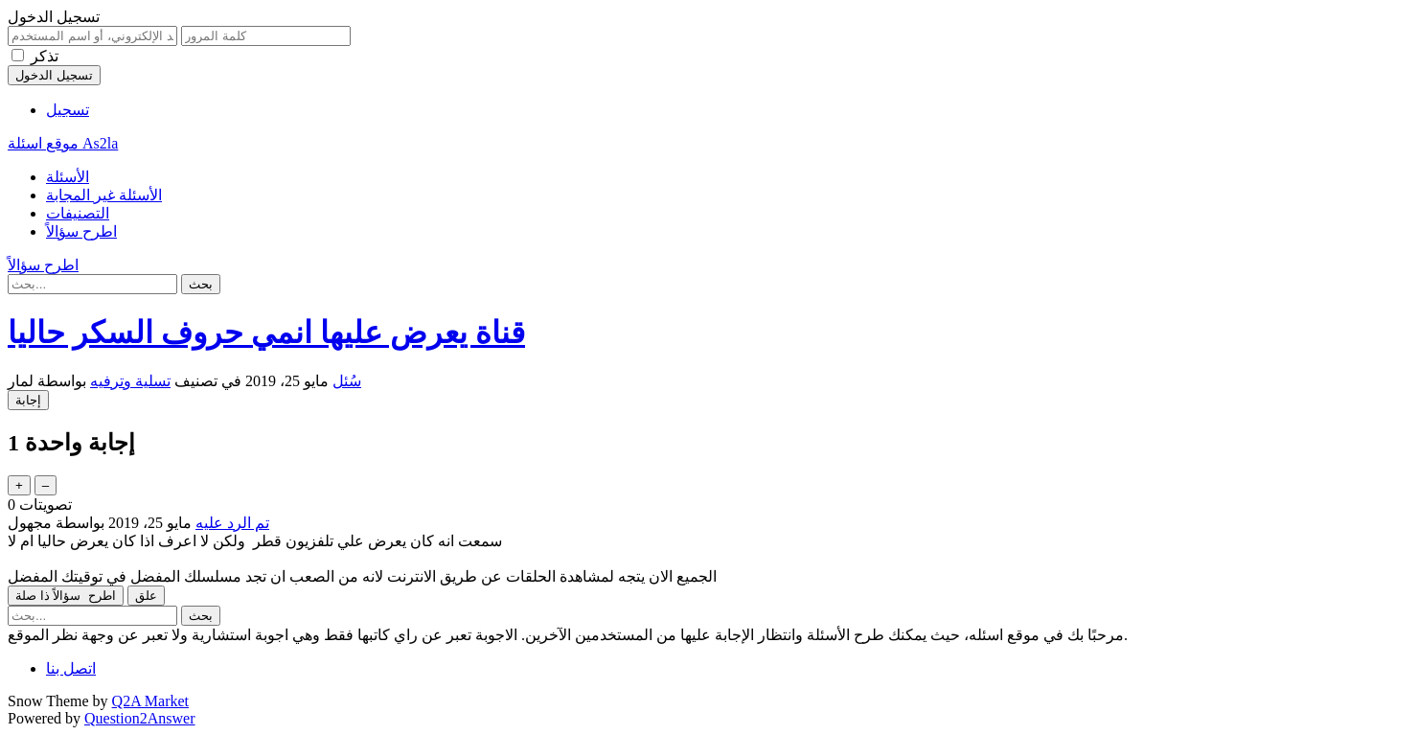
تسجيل (67, 110)
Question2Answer (139, 718)
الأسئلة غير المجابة (104, 195)
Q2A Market (150, 701)
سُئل (346, 381)
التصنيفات (77, 213)
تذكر (44, 56)
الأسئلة (67, 177)
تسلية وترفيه (130, 381)
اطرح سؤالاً (81, 231)
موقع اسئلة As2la (63, 143)
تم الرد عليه (232, 523)
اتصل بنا (71, 668)
